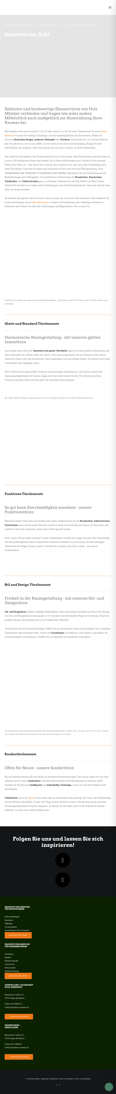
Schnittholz (9, 954)
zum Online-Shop (18, 935)
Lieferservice (10, 964)
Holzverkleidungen (12, 917)
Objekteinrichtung (12, 971)
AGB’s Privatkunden (66, 1079)
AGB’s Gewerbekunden (82, 1079)
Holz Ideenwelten (40, 202)
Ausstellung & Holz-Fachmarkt (17, 930)
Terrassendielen (11, 927)
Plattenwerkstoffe (11, 961)
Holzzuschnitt (10, 968)
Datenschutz (54, 1079)
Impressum (45, 1079)
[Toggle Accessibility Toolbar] (108, 1086)
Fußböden (8, 923)
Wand (31, 798)
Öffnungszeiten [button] (19, 1017)
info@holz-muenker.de (19, 1007)
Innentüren (9, 920)
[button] (110, 7)
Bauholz (8, 957)
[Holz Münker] (8, 7)
